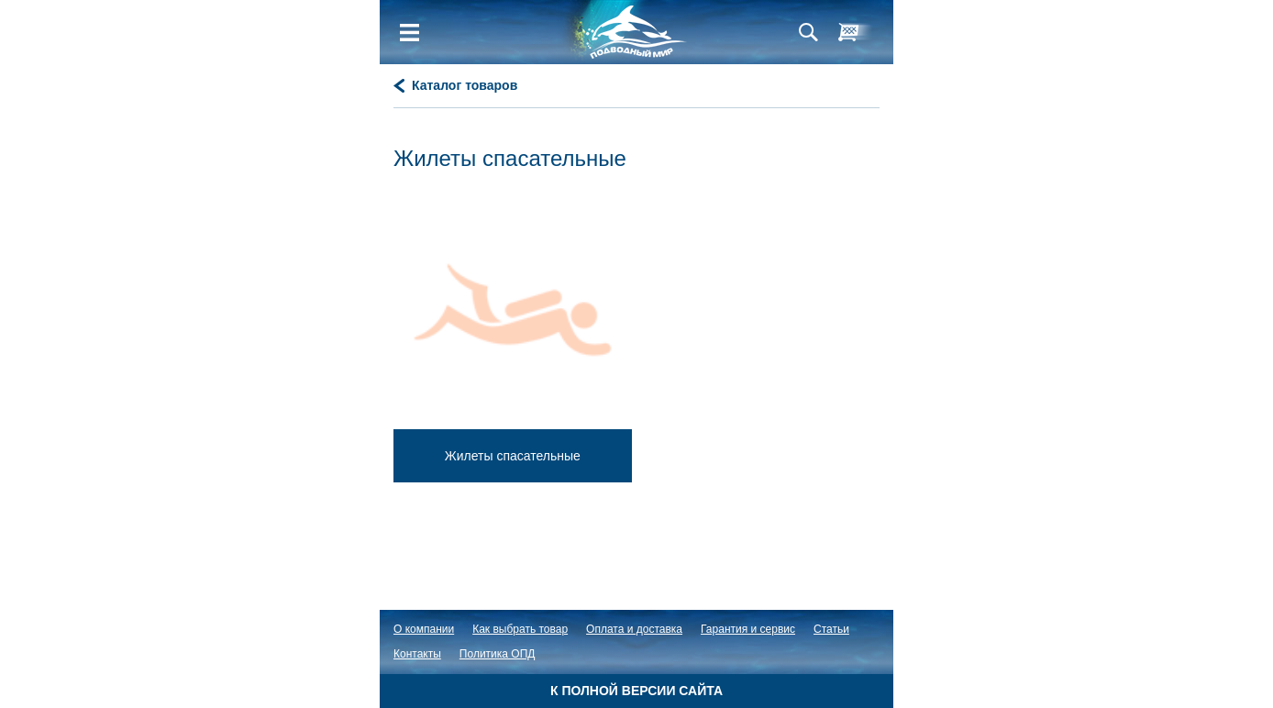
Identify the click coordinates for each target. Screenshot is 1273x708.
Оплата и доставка (634, 629)
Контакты (417, 653)
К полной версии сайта (636, 690)
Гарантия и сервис (748, 629)
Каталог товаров (464, 85)
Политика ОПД (497, 653)
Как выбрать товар (520, 629)
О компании (423, 629)
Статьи (831, 629)
